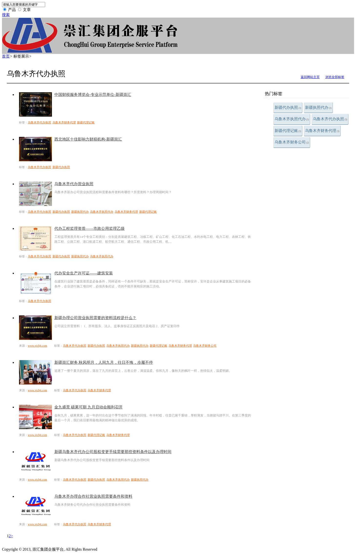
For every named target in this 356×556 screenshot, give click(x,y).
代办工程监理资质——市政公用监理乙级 (89, 228)
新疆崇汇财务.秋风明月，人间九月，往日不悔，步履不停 (103, 362)
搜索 (6, 15)
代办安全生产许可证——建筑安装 (83, 273)
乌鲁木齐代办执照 (330, 119)
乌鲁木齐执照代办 (292, 119)
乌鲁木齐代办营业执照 (73, 184)
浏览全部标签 (334, 77)
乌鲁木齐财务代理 (322, 131)
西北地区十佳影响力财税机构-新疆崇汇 (88, 139)
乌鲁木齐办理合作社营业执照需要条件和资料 (93, 496)
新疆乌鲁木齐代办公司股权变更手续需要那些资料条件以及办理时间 (112, 452)
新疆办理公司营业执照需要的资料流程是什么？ (95, 318)
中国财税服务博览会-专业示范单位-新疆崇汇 (92, 94)
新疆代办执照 (288, 107)
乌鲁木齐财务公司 (292, 142)
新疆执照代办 (318, 107)
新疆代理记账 (288, 131)
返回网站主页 (310, 77)
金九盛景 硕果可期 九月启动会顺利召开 (88, 407)
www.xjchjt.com (37, 345)
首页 (6, 56)
